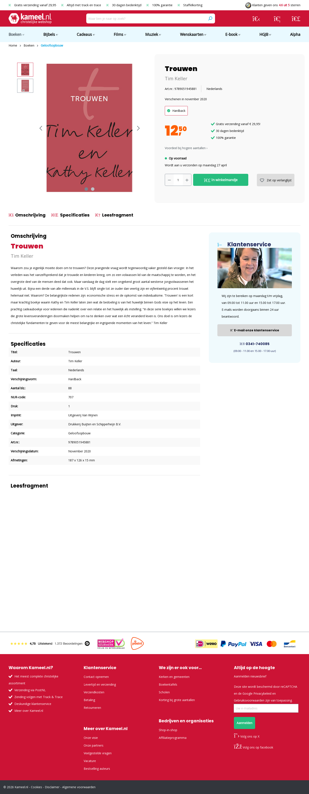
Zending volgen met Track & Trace (38, 697)
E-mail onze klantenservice (254, 330)
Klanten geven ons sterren (272, 5)
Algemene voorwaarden (78, 787)
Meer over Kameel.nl (28, 711)
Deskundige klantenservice (32, 704)
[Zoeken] (210, 18)
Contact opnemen (96, 677)
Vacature (90, 761)
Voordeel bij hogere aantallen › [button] (186, 148)
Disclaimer (52, 787)
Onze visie (91, 738)
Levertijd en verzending (100, 684)
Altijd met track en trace (81, 5)
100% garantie (160, 5)
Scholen (164, 692)
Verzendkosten (94, 692)
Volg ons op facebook (253, 747)
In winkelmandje (221, 180)
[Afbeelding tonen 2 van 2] (92, 189)
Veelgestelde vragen (98, 753)
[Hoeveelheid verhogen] (187, 180)
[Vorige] (41, 128)
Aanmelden (244, 723)
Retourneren (92, 708)
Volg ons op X (246, 736)
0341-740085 (255, 343)
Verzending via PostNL (30, 690)
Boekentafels (168, 684)
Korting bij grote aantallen (177, 700)
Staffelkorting (190, 5)
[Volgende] (138, 128)
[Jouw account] (256, 18)
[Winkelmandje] (296, 18)
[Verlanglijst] (277, 18)
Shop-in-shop (168, 730)
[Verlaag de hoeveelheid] (169, 180)
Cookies (36, 787)
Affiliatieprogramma (172, 738)
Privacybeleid (262, 693)
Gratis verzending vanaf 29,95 (33, 5)
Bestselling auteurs (97, 769)
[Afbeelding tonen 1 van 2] (86, 189)
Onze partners (93, 745)
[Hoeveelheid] (178, 180)
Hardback (178, 111)
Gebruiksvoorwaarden (249, 700)
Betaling (89, 700)
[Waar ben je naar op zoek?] (145, 18)
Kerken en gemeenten (174, 677)
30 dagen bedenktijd (124, 5)
